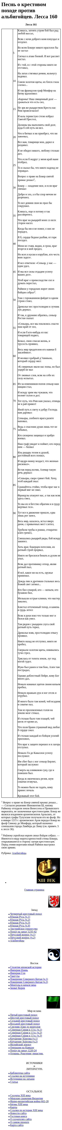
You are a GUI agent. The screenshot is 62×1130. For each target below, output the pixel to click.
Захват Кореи (17, 988)
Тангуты (15, 976)
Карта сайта (16, 1125)
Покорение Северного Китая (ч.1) (29, 979)
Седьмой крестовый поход (25, 1020)
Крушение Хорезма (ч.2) (24, 1041)
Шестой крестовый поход (24, 1017)
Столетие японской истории (25, 967)
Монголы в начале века (23, 985)
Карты (13, 1107)
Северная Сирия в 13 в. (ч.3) (26, 1035)
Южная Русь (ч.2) (20, 919)
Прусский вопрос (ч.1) (22, 934)
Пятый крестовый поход (23, 1014)
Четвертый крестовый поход (26, 913)
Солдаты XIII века (20, 1095)
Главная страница (34, 889)
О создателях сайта (21, 1119)
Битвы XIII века (19, 1104)
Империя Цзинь (19, 970)
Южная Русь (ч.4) (20, 925)
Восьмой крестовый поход (25, 1023)
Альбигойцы (19, 853)
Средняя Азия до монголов (25, 1026)
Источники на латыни (22, 1079)
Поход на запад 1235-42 (23, 931)
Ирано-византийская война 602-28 (29, 1101)
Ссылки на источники (22, 1076)
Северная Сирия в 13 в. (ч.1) (26, 1029)
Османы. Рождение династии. (26, 1053)
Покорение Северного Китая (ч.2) (29, 982)
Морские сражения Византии (26, 1098)
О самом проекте (19, 1122)
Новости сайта (18, 1113)
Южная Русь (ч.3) (20, 922)
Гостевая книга (18, 1116)
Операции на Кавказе (22, 1047)
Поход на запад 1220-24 (23, 1050)
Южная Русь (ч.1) (20, 916)
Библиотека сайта (20, 1073)
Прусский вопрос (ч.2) (22, 937)
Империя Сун (17, 973)
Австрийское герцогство (24, 928)
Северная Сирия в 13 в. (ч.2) (26, 1032)
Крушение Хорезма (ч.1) (24, 1038)
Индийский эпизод (20, 1044)
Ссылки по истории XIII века (26, 1110)
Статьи (14, 1081)
